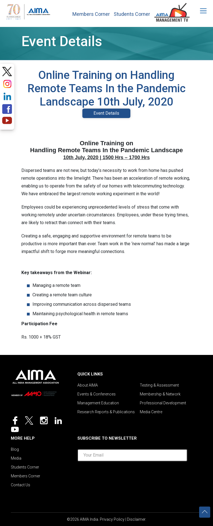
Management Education (98, 403)
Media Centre (151, 412)
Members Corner (91, 14)
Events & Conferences (96, 394)
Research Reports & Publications (106, 412)
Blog (15, 449)
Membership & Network (160, 394)
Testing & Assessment (159, 385)
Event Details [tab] (106, 113)
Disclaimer (136, 519)
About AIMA (87, 385)
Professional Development (163, 403)
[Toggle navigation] (200, 10)
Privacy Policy (112, 519)
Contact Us (20, 485)
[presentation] (132, 476)
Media (16, 458)
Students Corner (132, 14)
